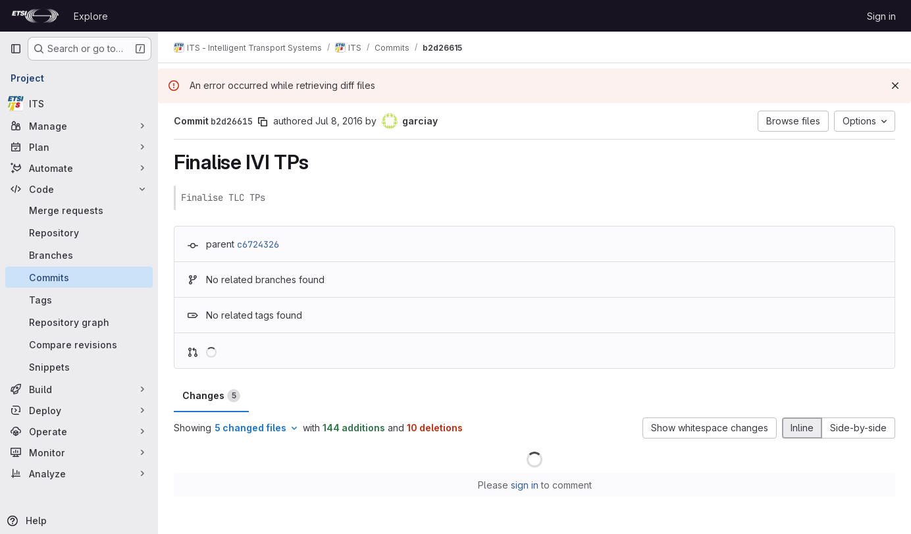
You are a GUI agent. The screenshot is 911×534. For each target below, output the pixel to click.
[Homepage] (35, 15)
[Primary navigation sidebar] (15, 48)
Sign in (881, 16)
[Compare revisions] (79, 344)
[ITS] (79, 103)
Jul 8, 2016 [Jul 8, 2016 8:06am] (339, 120)
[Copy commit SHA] (263, 122)
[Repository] (79, 232)
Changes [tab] (211, 395)
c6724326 (258, 244)
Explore (91, 16)
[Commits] (79, 277)
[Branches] (79, 254)
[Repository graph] (79, 322)
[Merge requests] (79, 210)
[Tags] (79, 299)
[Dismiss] (895, 85)
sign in (524, 485)
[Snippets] (79, 366)
